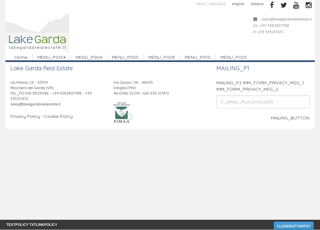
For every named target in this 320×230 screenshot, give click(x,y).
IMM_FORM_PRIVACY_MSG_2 (247, 89)
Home (21, 57)
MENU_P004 (89, 57)
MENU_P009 (161, 57)
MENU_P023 (233, 57)
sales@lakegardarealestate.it (282, 19)
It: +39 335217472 (268, 31)
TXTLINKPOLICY (43, 224)
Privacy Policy (25, 116)
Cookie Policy (58, 116)
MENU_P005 (125, 57)
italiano (257, 4)
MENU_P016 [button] (51, 57)
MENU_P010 (198, 57)
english (238, 4)
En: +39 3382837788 (271, 25)
